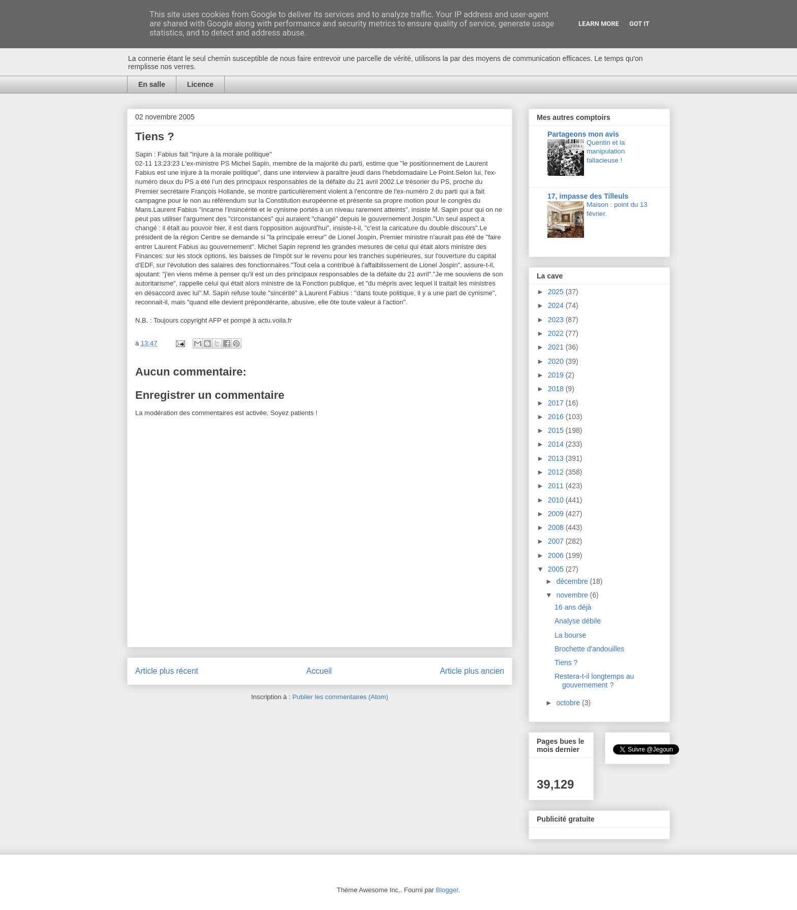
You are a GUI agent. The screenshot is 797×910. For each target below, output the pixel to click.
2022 (557, 333)
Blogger (447, 890)
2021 (557, 347)
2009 (557, 514)
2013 (557, 458)
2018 (557, 389)
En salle (151, 84)
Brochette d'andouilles (589, 649)
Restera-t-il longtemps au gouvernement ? (594, 680)
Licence (200, 84)
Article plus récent (166, 671)
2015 (557, 430)
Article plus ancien (472, 671)
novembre (573, 595)
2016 (557, 417)
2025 (557, 292)
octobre (569, 703)
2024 (557, 305)
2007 (557, 541)
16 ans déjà (573, 607)
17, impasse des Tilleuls (587, 196)
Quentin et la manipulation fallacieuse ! (606, 151)
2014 (557, 444)
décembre (573, 581)
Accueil (319, 671)
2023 (557, 320)
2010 (557, 500)
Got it (639, 23)
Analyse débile (578, 621)
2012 (557, 472)
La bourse (570, 635)
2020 (557, 361)
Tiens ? (566, 662)
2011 (557, 486)
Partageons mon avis (583, 134)
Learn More (598, 23)
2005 (557, 569)
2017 (557, 403)
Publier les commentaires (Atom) (340, 697)
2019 (557, 375)
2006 (557, 555)
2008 (557, 527)
